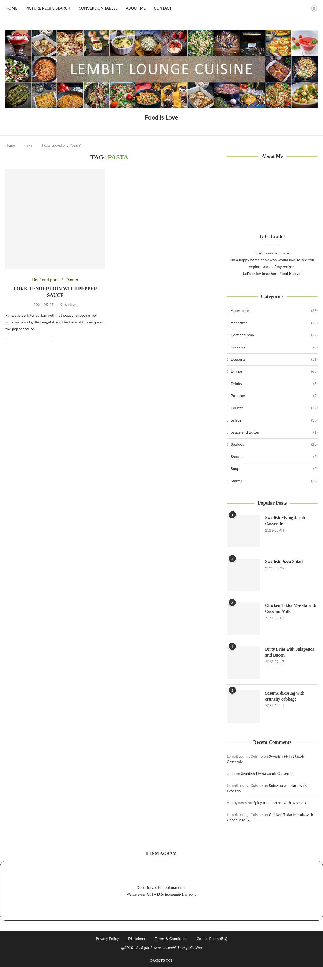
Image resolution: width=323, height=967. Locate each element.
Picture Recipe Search (47, 8)
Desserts (274, 359)
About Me (136, 8)
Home (11, 8)
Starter (274, 481)
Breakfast (274, 347)
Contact (163, 8)
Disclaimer (136, 938)
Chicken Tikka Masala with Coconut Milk (290, 608)
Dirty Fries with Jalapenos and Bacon (289, 652)
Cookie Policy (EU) (212, 938)
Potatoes (274, 395)
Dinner (274, 371)
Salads (274, 420)
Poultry (274, 408)
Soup (274, 468)
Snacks (274, 456)
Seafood (274, 444)
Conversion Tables (98, 8)
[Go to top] (161, 960)
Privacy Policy (107, 938)
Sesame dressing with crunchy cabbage (285, 696)
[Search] (304, 8)
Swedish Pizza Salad (284, 561)
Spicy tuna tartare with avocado (279, 802)
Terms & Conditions (171, 938)
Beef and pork (274, 335)
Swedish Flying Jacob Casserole (285, 520)
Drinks (274, 383)
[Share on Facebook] (52, 339)
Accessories (274, 310)
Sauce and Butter (274, 432)
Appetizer (274, 323)
